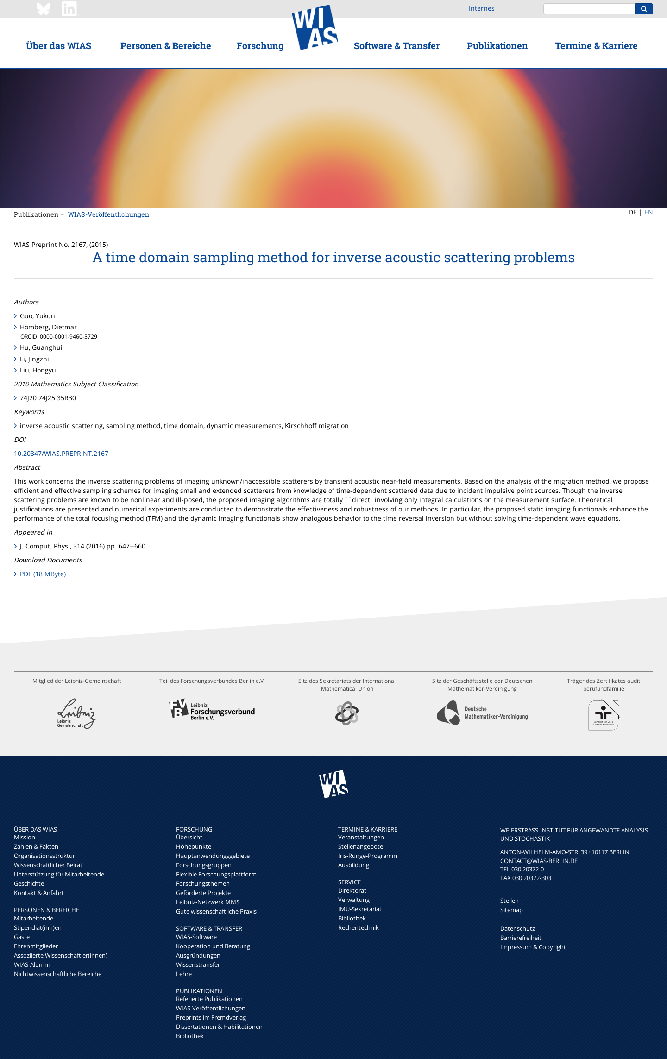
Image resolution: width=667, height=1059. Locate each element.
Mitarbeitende (33, 918)
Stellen (509, 900)
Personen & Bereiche (165, 45)
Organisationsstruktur (44, 855)
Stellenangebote (360, 846)
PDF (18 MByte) (43, 573)
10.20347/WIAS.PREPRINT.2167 (61, 453)
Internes (482, 8)
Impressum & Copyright (533, 947)
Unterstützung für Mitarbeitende (59, 874)
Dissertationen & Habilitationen (219, 1026)
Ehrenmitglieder (36, 946)
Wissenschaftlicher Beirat (48, 865)
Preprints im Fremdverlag (211, 1017)
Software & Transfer (397, 45)
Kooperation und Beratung (213, 946)
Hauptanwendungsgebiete (213, 855)
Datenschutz (517, 928)
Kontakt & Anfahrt (39, 893)
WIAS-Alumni (32, 964)
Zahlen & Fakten (36, 846)
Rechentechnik (358, 927)
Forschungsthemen (203, 883)
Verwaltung (354, 899)
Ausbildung (353, 865)
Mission (24, 837)
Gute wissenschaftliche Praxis (216, 911)
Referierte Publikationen (209, 999)
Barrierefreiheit (520, 937)
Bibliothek (190, 1036)
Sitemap (511, 910)
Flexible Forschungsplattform (216, 874)
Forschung (260, 45)
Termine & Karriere (596, 45)
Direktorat (352, 890)
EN (648, 212)
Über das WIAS (58, 45)
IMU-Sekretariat (360, 909)
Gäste (22, 937)
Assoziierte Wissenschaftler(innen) (60, 955)
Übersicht (189, 837)
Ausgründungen (198, 955)
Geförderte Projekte (203, 893)
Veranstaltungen (361, 837)
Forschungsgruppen (204, 865)
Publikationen (497, 45)
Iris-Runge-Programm (367, 855)
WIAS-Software (196, 937)
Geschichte (29, 883)
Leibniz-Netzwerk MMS (207, 902)
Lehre (184, 974)
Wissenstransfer (198, 964)
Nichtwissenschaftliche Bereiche (57, 974)
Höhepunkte (193, 846)
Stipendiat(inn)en (38, 927)
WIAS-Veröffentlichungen (108, 214)
